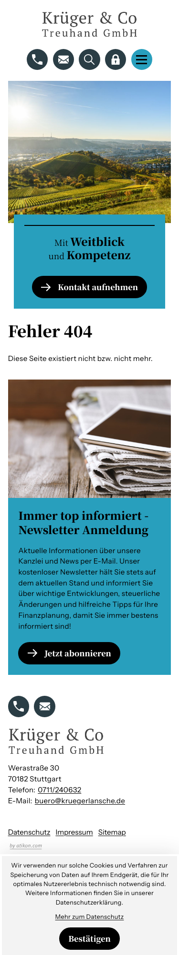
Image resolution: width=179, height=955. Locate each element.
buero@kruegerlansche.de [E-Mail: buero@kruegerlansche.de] (80, 800)
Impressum (74, 832)
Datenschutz (29, 832)
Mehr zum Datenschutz (89, 917)
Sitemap (112, 832)
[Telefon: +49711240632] (59, 790)
